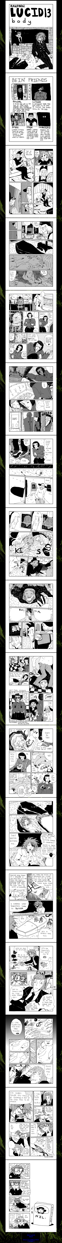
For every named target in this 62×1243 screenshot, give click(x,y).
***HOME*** (31, 1241)
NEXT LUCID (31, 1235)
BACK (31, 1236)
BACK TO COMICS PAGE (31, 1239)
